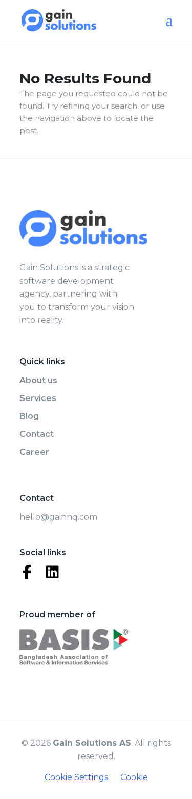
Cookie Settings (76, 777)
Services (37, 398)
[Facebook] (27, 572)
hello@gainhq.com (58, 517)
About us (38, 380)
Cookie (134, 777)
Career (34, 452)
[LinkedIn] (52, 572)
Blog (29, 416)
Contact (36, 434)
